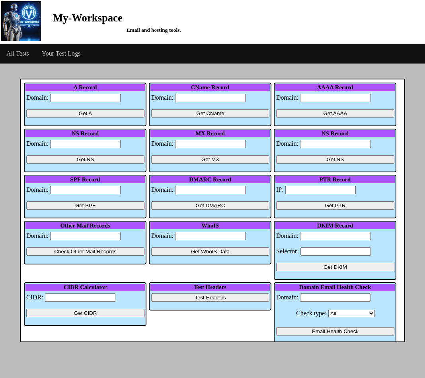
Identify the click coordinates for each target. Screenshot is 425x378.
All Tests (17, 53)
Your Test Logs (61, 53)
